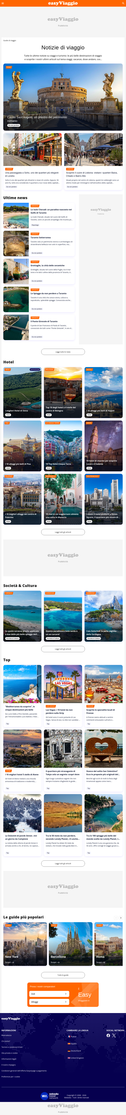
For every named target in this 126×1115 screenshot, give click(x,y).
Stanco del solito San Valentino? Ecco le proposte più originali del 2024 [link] (102, 774)
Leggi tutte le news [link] (63, 352)
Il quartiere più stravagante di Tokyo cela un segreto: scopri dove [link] (62, 773)
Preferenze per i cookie (10, 1076)
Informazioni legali (8, 1059)
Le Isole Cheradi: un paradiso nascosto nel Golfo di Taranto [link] (51, 211)
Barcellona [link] (58, 956)
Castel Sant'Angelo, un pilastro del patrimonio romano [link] (37, 119)
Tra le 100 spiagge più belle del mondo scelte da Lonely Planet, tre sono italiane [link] (103, 838)
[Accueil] (63, 3)
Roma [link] (100, 956)
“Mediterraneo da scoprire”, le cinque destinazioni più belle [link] (20, 708)
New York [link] (11, 956)
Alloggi (49, 1001)
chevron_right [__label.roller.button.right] (120, 917)
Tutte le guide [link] (63, 975)
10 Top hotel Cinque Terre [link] (58, 464)
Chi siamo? (5, 1041)
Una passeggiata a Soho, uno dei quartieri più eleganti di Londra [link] (31, 174)
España (72, 1043)
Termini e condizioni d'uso (11, 1047)
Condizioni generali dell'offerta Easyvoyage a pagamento (24, 1071)
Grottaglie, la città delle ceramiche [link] (47, 265)
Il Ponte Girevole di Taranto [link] (44, 321)
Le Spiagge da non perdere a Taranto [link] (48, 293)
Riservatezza (6, 1035)
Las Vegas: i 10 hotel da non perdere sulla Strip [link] (59, 711)
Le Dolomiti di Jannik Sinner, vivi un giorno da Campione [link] (21, 837)
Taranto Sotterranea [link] (41, 237)
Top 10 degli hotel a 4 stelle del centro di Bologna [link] (61, 409)
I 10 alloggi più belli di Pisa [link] (18, 464)
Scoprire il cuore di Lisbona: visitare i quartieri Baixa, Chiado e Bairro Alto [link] (92, 174)
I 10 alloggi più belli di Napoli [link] (100, 410)
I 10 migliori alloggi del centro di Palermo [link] (20, 516)
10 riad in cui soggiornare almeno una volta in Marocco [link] (62, 516)
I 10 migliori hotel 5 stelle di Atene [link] (22, 774)
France (72, 1036)
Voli (49, 993)
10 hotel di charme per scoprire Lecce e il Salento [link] (101, 462)
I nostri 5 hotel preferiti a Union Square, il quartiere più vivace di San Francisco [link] (102, 517)
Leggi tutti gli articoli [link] (63, 532)
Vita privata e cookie (9, 1053)
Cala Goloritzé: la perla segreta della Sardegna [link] (101, 633)
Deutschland (74, 1051)
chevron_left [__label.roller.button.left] (115, 917)
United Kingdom (76, 1058)
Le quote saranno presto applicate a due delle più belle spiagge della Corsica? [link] (22, 634)
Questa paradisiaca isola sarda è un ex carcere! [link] (61, 633)
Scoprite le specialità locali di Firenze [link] (100, 711)
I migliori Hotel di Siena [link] (16, 410)
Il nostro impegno (8, 1065)
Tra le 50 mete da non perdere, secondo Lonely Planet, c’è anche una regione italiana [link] (62, 838)
